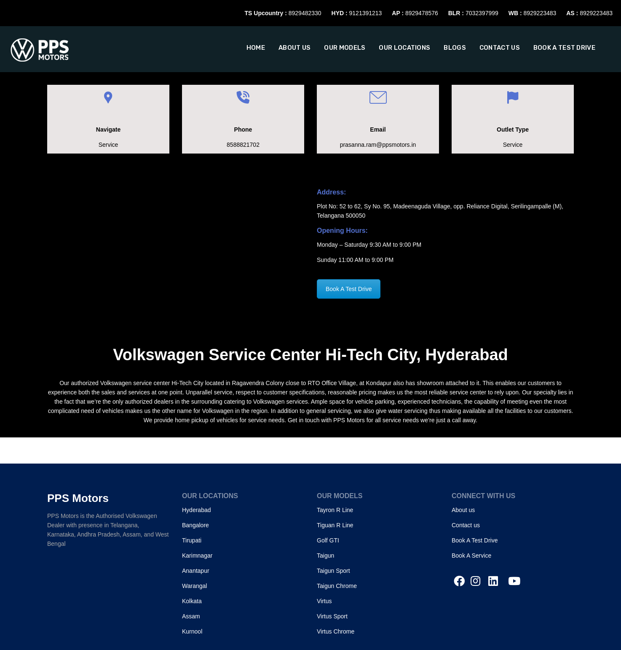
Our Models (344, 47)
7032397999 (482, 13)
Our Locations (404, 47)
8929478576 (421, 13)
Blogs (455, 47)
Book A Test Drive (564, 47)
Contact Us (499, 47)
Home (255, 47)
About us (294, 47)
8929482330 (305, 13)
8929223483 (539, 13)
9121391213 (365, 13)
